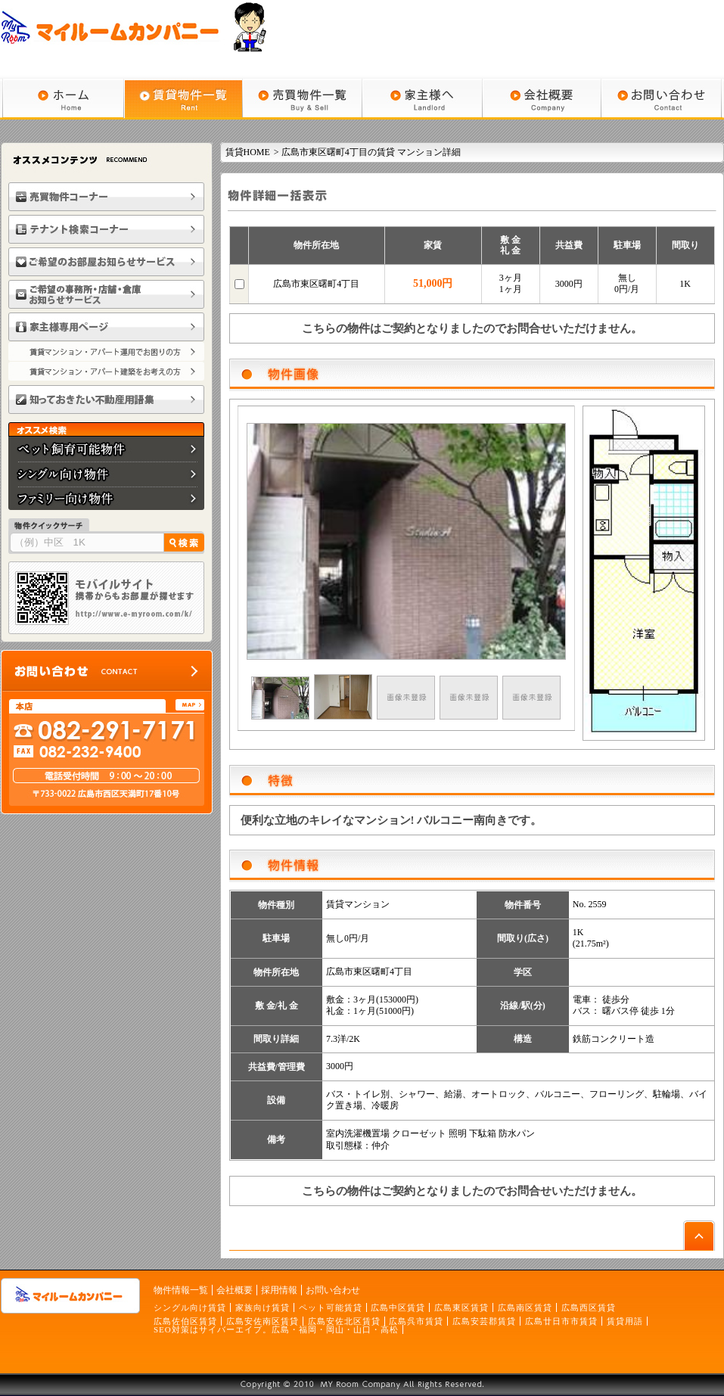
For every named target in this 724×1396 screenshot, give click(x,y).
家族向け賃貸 (262, 1307)
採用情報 (279, 1290)
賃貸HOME (247, 152)
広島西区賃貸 (588, 1307)
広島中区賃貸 (398, 1307)
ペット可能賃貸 (330, 1307)
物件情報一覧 (181, 1290)
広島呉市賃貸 (416, 1321)
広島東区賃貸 (461, 1307)
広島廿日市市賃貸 (561, 1321)
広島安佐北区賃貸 (344, 1321)
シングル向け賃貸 (190, 1307)
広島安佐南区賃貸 (262, 1321)
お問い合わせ (333, 1290)
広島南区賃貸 (525, 1307)
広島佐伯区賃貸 (185, 1321)
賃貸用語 (625, 1321)
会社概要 (234, 1290)
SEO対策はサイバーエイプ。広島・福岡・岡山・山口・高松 (276, 1329)
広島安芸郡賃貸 (484, 1321)
